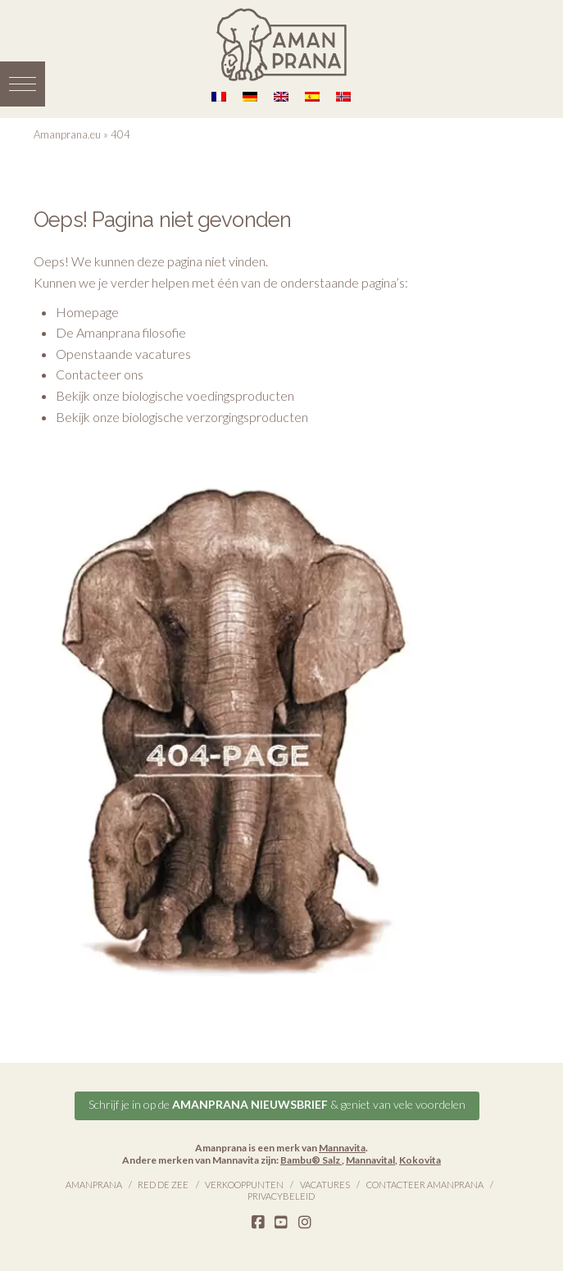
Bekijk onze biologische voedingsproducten (175, 395)
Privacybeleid (281, 1196)
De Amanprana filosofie (121, 332)
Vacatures (325, 1184)
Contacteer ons (99, 374)
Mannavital (370, 1160)
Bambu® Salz (311, 1160)
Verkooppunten (244, 1184)
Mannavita (342, 1148)
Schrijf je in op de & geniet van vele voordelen (277, 1104)
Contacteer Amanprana (425, 1184)
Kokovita (420, 1160)
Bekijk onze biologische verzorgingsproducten (182, 416)
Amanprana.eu (67, 134)
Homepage (87, 312)
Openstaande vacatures (123, 353)
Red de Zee (163, 1184)
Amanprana (94, 1184)
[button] (22, 84)
